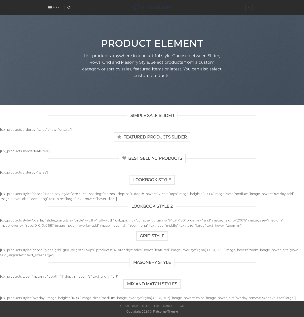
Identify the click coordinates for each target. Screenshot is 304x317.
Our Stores (141, 305)
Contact (169, 305)
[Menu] (54, 7)
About (124, 305)
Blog (156, 305)
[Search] (68, 7)
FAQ (181, 305)
